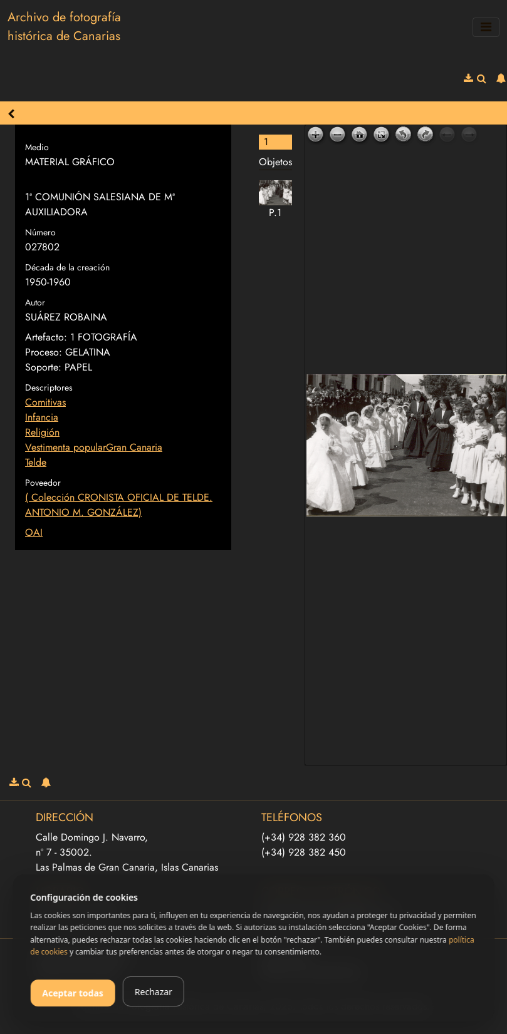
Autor (35, 302)
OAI (34, 532)
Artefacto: (46, 337)
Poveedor (43, 482)
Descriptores (49, 387)
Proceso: (43, 352)
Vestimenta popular (65, 447)
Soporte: (43, 367)
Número (40, 232)
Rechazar (153, 992)
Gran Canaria (134, 447)
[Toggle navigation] (486, 27)
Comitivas (45, 402)
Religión (42, 432)
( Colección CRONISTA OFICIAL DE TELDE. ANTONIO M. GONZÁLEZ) (118, 505)
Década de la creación (67, 267)
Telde (35, 462)
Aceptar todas (72, 993)
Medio (37, 147)
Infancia (41, 417)
